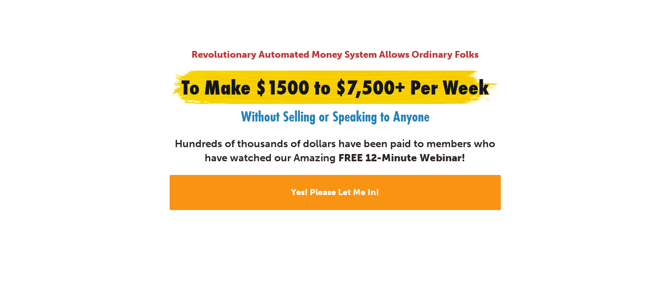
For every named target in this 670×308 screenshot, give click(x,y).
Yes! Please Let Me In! (335, 192)
